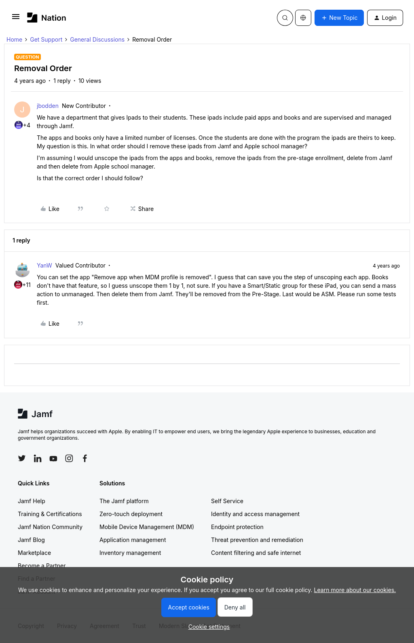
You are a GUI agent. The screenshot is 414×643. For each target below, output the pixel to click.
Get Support (46, 39)
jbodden (48, 105)
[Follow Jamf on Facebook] (85, 458)
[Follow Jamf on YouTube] (53, 458)
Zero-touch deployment (131, 513)
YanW (44, 265)
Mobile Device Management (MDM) (146, 526)
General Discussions (97, 39)
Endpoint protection (237, 526)
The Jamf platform (124, 501)
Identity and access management (255, 513)
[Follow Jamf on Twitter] (22, 458)
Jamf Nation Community (50, 526)
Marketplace (34, 552)
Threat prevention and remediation (257, 539)
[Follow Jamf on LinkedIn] (38, 458)
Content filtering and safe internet (256, 552)
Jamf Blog (31, 539)
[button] (16, 19)
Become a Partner (41, 565)
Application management (132, 539)
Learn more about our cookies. (355, 589)
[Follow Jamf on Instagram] (69, 458)
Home (14, 39)
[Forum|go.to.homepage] (46, 18)
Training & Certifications (50, 513)
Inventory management (130, 552)
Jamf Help (31, 501)
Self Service (227, 501)
